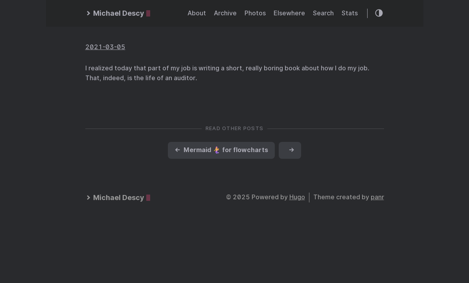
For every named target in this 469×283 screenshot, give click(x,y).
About (197, 13)
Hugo (297, 197)
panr (377, 197)
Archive (225, 13)
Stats (350, 13)
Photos (255, 13)
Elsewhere (289, 13)
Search (323, 13)
